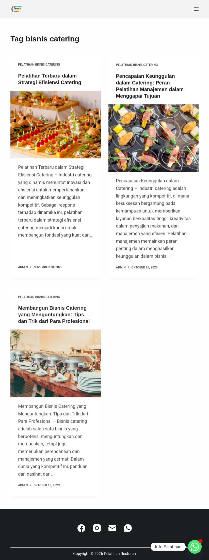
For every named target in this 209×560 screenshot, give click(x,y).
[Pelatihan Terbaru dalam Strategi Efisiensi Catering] (55, 124)
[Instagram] (97, 528)
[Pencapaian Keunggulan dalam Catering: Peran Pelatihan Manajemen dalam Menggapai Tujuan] (153, 139)
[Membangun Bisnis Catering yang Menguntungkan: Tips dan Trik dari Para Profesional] (55, 367)
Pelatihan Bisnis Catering (39, 65)
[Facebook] (81, 528)
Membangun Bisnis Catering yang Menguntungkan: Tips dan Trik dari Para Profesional (54, 317)
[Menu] (196, 9)
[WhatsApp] (128, 528)
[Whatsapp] (195, 547)
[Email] (112, 528)
